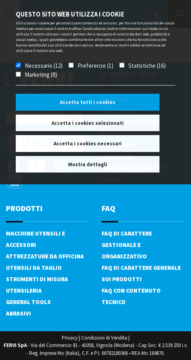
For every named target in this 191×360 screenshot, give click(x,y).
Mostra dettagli (87, 164)
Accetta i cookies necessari (88, 143)
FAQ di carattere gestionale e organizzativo (127, 245)
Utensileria (24, 290)
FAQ (108, 208)
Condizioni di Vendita (104, 337)
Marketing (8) (41, 74)
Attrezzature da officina (45, 256)
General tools (28, 302)
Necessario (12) (44, 65)
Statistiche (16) (147, 65)
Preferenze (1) (95, 65)
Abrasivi (18, 313)
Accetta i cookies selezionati (88, 123)
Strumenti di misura (37, 279)
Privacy (70, 337)
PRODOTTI (24, 208)
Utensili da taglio (34, 267)
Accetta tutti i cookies (87, 102)
